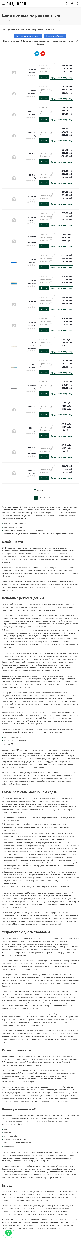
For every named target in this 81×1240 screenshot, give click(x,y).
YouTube (42, 53)
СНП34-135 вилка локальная (32, 345)
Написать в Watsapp (54, 36)
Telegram (36, 53)
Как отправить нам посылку (27, 36)
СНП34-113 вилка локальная (32, 240)
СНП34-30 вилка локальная (32, 450)
